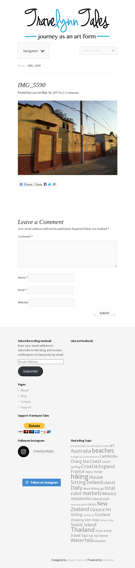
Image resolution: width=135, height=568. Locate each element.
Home (21, 65)
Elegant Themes (76, 560)
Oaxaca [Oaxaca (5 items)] (97, 509)
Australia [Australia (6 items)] (81, 451)
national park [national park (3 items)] (100, 499)
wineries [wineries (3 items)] (100, 541)
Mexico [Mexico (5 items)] (109, 493)
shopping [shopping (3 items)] (77, 520)
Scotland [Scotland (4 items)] (102, 515)
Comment (25, 236)
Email (22, 290)
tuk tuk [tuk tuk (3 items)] (94, 536)
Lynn (34, 92)
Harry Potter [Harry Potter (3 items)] (93, 472)
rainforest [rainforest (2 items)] (88, 515)
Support (26, 407)
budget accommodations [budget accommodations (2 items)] (85, 456)
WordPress (108, 560)
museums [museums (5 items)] (81, 498)
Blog (24, 396)
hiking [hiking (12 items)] (79, 476)
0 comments (72, 92)
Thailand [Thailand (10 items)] (83, 529)
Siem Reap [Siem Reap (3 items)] (91, 520)
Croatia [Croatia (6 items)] (89, 466)
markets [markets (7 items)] (92, 493)
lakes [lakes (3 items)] (86, 488)
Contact (26, 401)
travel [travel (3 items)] (107, 531)
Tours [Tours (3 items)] (99, 531)
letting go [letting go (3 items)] (97, 488)
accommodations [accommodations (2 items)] (80, 446)
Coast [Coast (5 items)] (95, 461)
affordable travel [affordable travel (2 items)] (100, 446)
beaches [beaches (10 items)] (103, 450)
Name (23, 277)
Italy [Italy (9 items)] (77, 487)
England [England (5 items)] (106, 466)
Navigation (34, 51)
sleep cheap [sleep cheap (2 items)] (107, 520)
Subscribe (30, 371)
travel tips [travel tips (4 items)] (79, 535)
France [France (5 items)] (77, 471)
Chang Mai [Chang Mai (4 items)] (80, 461)
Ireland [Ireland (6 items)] (94, 482)
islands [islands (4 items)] (109, 482)
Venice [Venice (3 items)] (103, 536)
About (24, 390)
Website (23, 302)
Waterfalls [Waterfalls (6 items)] (82, 540)
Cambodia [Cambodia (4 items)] (108, 456)
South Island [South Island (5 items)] (83, 524)
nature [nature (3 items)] (92, 504)
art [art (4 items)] (112, 445)
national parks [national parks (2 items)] (79, 504)
